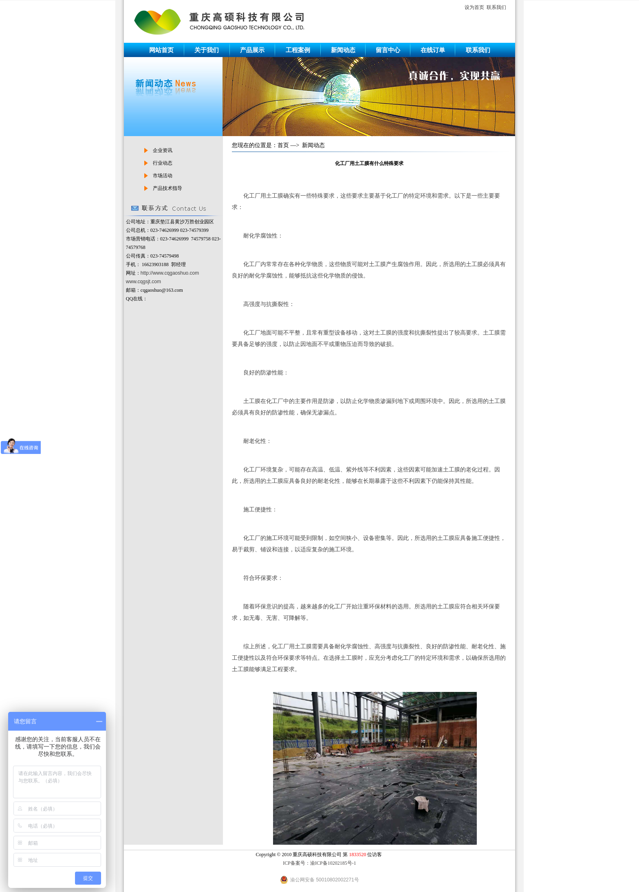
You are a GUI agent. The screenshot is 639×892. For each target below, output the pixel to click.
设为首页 (474, 7)
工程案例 (298, 49)
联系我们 (496, 7)
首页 (283, 145)
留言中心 (388, 49)
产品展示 (252, 49)
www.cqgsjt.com (143, 281)
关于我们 (206, 49)
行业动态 (162, 163)
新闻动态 (343, 49)
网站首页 (161, 49)
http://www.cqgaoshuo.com (170, 273)
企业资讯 (162, 150)
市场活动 (162, 175)
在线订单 (433, 49)
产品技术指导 (167, 188)
